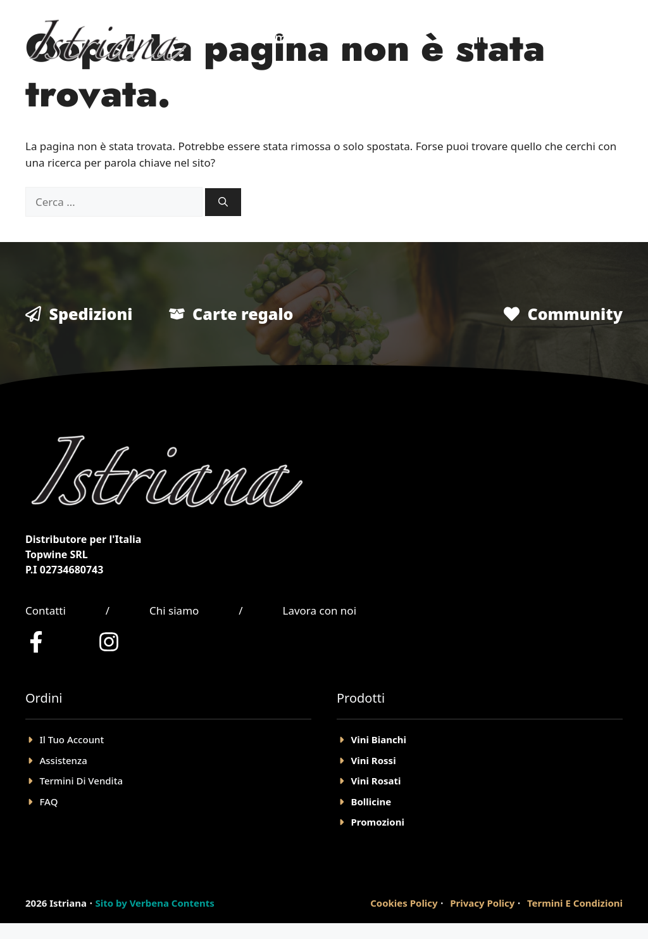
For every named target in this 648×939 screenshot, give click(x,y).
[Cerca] (223, 202)
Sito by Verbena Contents (154, 903)
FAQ (49, 801)
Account (547, 37)
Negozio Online (366, 37)
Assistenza (63, 760)
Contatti (45, 610)
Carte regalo (242, 313)
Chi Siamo (467, 37)
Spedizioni (91, 313)
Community (575, 313)
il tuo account (72, 739)
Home (276, 37)
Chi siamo (174, 610)
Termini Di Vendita (81, 780)
